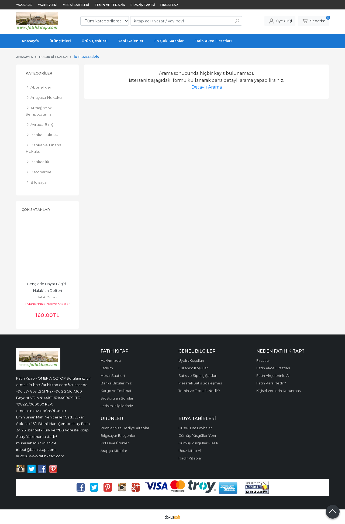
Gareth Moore (47, 297)
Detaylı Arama (206, 87)
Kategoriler (39, 73)
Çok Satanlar (36, 210)
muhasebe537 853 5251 (36, 443)
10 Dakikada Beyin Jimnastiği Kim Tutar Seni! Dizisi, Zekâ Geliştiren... (48, 290)
